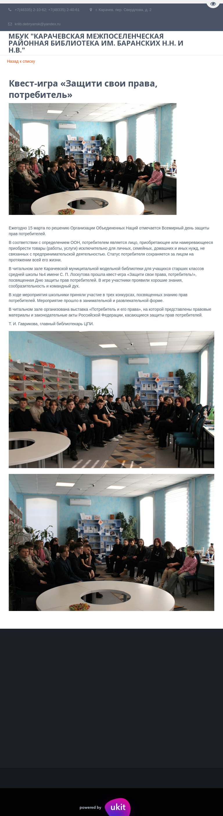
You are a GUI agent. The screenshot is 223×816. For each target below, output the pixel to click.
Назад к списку (21, 61)
